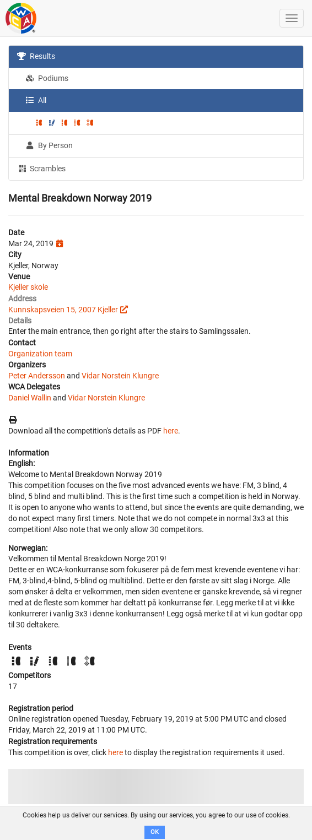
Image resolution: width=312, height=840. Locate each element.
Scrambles (41, 168)
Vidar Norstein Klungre (120, 375)
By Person (49, 145)
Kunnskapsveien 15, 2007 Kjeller (63, 309)
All (35, 100)
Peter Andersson (36, 375)
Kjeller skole (28, 287)
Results (36, 56)
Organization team (40, 353)
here (170, 430)
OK (154, 832)
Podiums (46, 78)
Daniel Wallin (29, 397)
